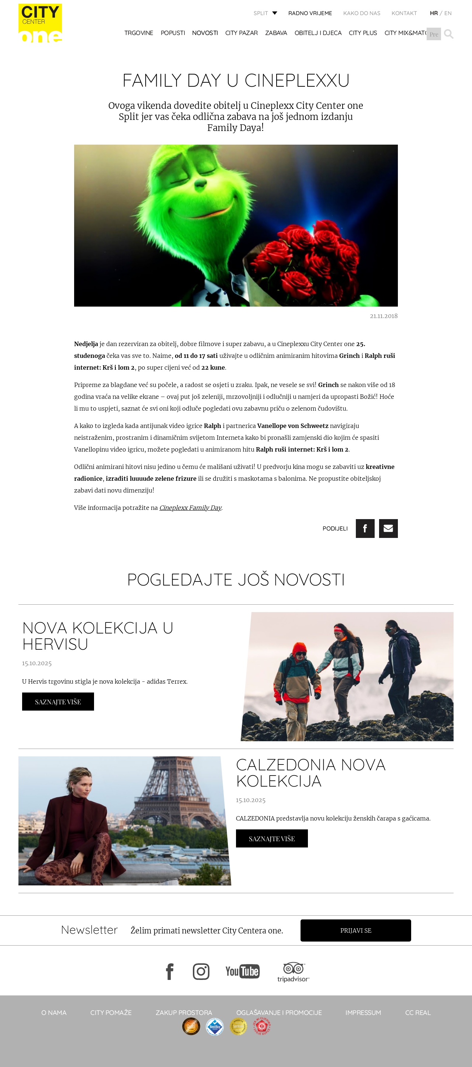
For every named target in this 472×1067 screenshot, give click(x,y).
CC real (418, 1012)
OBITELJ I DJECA (318, 33)
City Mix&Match (409, 33)
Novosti (205, 33)
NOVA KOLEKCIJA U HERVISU (98, 635)
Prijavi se (356, 930)
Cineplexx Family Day (190, 507)
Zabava (276, 33)
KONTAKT (404, 13)
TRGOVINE (138, 33)
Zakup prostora (184, 1012)
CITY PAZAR (241, 33)
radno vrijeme (310, 13)
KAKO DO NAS (362, 13)
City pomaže (111, 1012)
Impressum (363, 1012)
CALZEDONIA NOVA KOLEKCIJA (311, 772)
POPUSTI (173, 33)
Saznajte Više (58, 701)
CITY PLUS (363, 33)
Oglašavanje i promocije (279, 1012)
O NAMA (53, 1012)
